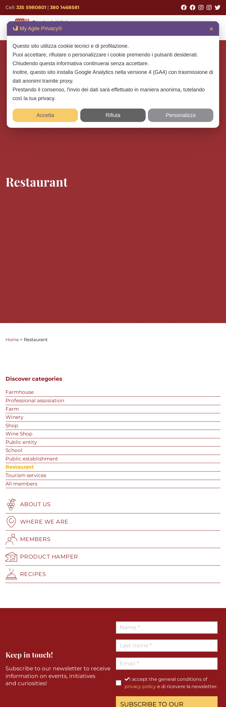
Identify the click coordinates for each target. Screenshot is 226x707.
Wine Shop (19, 434)
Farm (12, 409)
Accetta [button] (45, 115)
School (14, 450)
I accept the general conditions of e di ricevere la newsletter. (171, 682)
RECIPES (26, 574)
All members (21, 484)
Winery (14, 417)
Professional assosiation (35, 400)
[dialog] (113, 74)
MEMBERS (28, 539)
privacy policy (140, 686)
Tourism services (26, 475)
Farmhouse (20, 392)
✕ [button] (211, 29)
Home (12, 339)
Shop (12, 425)
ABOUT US (28, 504)
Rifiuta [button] (112, 115)
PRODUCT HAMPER (42, 557)
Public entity (21, 442)
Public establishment (32, 459)
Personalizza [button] (181, 115)
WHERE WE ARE (37, 522)
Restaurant (20, 467)
